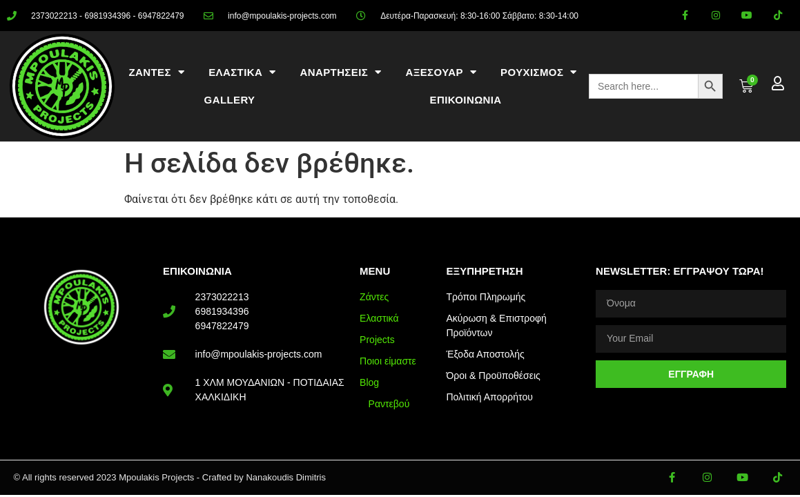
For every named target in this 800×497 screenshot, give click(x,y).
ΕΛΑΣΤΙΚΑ (241, 72)
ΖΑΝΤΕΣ (157, 72)
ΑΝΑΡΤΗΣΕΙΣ (340, 72)
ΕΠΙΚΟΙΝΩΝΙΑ (466, 100)
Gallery (229, 100)
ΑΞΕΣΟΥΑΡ (440, 72)
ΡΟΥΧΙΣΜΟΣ (538, 72)
